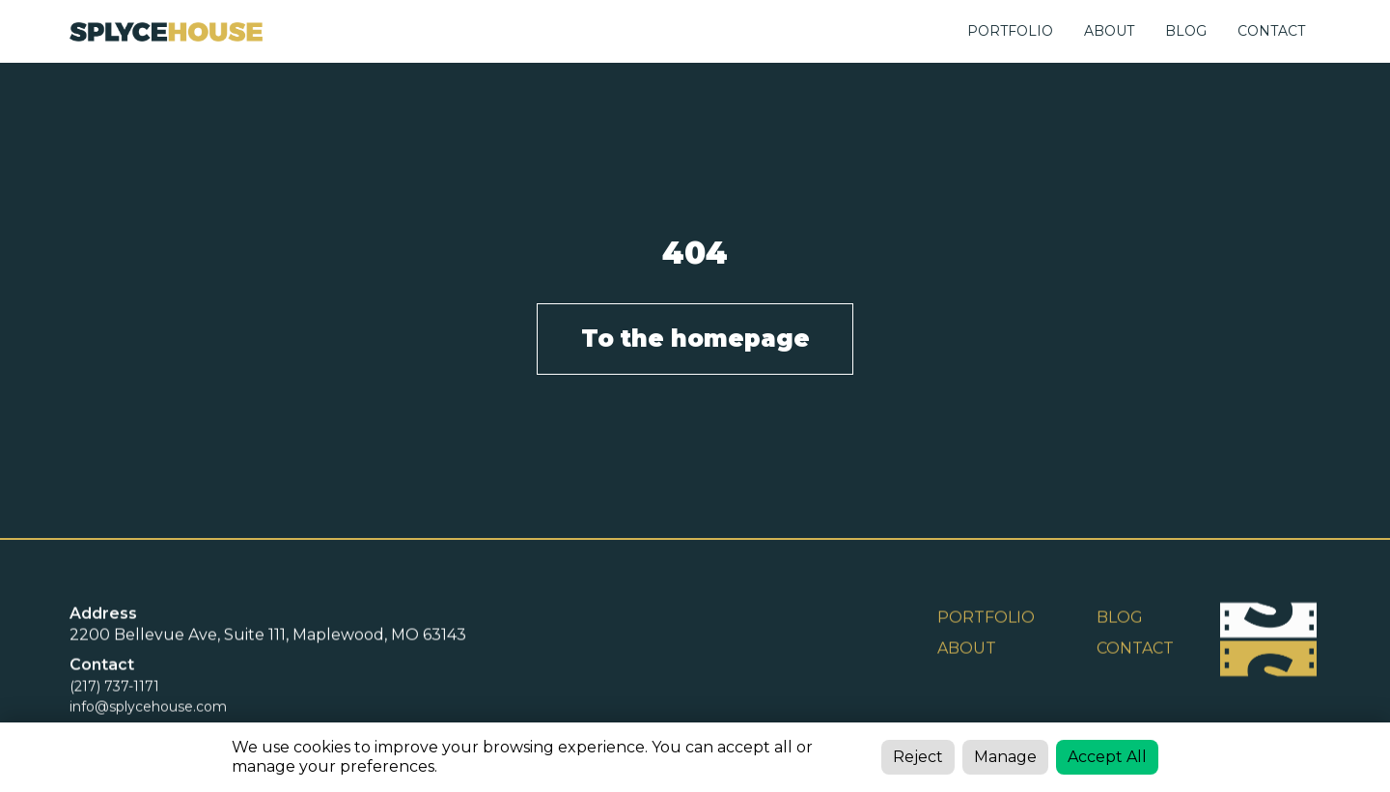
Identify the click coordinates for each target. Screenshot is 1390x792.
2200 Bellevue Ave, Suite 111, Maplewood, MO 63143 (268, 636)
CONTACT (1271, 31)
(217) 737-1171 (114, 687)
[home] (166, 31)
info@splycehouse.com (148, 708)
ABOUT (1109, 31)
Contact (1135, 649)
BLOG (1186, 31)
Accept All (1107, 757)
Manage (1005, 757)
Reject (918, 757)
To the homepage (695, 339)
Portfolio (1010, 31)
